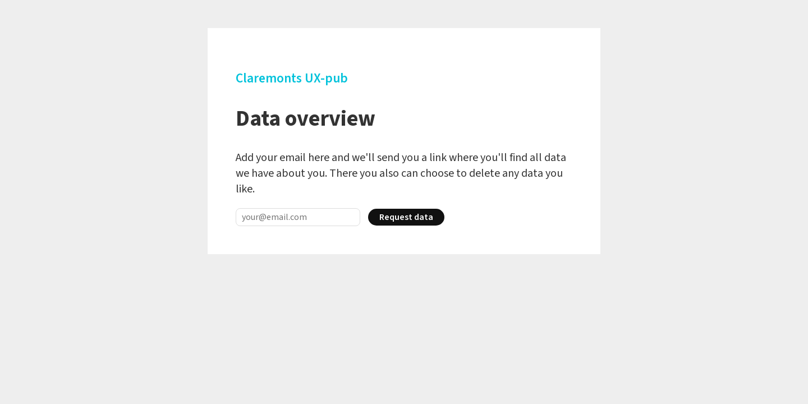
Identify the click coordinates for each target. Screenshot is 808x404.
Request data (406, 217)
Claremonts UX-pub (292, 78)
